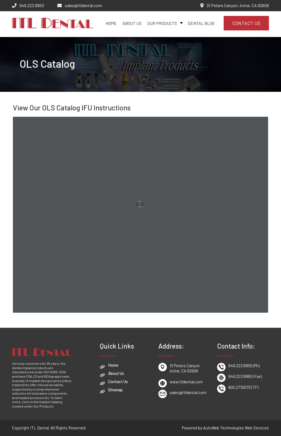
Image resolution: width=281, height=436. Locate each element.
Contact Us (246, 23)
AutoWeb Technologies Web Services (236, 427)
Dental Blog (201, 23)
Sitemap (115, 390)
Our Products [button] (162, 23)
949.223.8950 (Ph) (244, 365)
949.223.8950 (31, 5)
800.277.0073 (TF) (243, 387)
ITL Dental (39, 427)
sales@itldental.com (83, 5)
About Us (132, 23)
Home (111, 23)
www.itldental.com (186, 381)
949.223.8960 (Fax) (245, 376)
